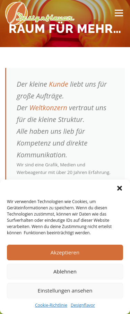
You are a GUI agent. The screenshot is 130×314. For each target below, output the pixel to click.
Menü (118, 13)
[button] (119, 188)
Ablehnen (65, 271)
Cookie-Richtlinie (51, 305)
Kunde (58, 84)
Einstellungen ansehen (65, 290)
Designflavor (83, 305)
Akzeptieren (65, 252)
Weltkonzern (48, 107)
